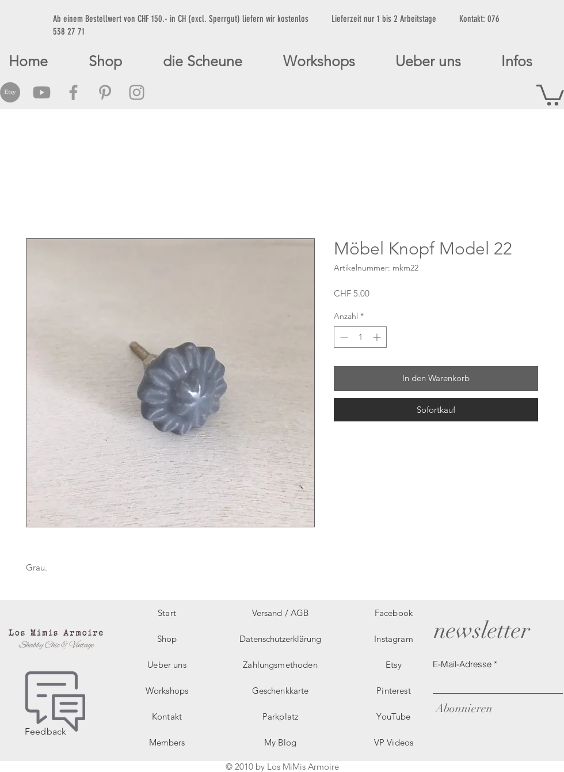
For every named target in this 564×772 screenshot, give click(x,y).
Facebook (394, 612)
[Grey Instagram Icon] (137, 92)
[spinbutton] (360, 337)
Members (167, 742)
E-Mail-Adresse (462, 664)
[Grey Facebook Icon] (73, 92)
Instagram (393, 638)
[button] (550, 93)
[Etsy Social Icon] (10, 92)
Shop (167, 638)
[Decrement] (343, 337)
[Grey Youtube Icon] (42, 92)
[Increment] (378, 337)
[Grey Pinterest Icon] (105, 92)
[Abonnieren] (463, 708)
